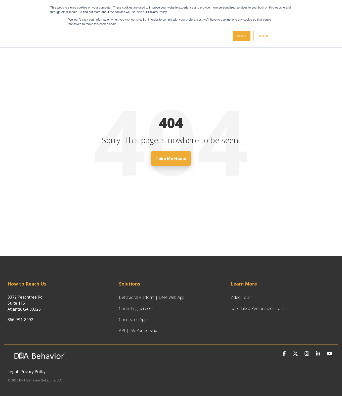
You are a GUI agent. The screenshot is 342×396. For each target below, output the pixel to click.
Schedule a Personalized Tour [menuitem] (257, 308)
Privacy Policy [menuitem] (33, 371)
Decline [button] (263, 36)
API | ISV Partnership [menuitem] (138, 330)
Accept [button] (241, 36)
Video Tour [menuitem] (240, 297)
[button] (284, 353)
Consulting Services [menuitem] (136, 308)
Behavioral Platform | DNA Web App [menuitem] (152, 297)
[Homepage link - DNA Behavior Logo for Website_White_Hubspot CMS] (39, 363)
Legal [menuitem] (13, 371)
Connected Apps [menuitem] (134, 319)
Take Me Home (171, 158)
